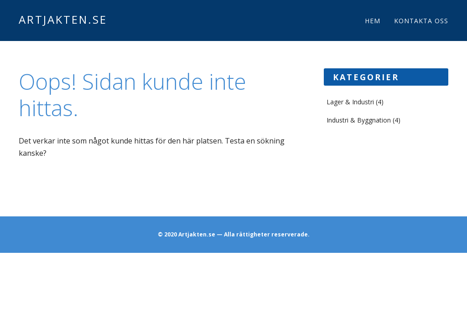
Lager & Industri (350, 101)
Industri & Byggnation (359, 120)
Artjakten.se (63, 19)
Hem (372, 20)
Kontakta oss (421, 20)
